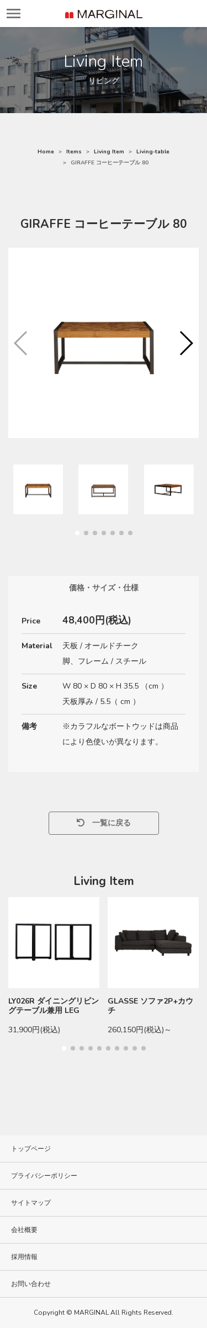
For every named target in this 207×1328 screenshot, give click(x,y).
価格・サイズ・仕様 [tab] (104, 588)
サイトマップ (31, 1202)
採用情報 (24, 1256)
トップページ (31, 1148)
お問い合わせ (31, 1283)
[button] (185, 343)
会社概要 (24, 1229)
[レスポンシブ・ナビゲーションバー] (13, 13)
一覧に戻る (104, 823)
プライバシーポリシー (44, 1175)
